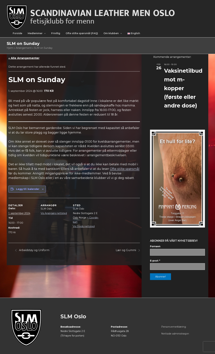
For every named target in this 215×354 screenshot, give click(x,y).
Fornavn (155, 246)
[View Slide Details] (177, 178)
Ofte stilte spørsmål (124, 169)
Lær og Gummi (126, 250)
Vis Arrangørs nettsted (54, 213)
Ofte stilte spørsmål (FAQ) (82, 33)
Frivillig (55, 33)
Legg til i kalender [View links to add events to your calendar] (27, 189)
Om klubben (111, 33)
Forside (17, 33)
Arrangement (24, 47)
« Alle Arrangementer (23, 58)
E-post (155, 260)
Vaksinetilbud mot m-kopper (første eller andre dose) (183, 88)
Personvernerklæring (173, 326)
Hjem (10, 47)
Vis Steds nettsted (84, 226)
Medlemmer (35, 33)
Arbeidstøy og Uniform (33, 250)
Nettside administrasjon (175, 333)
